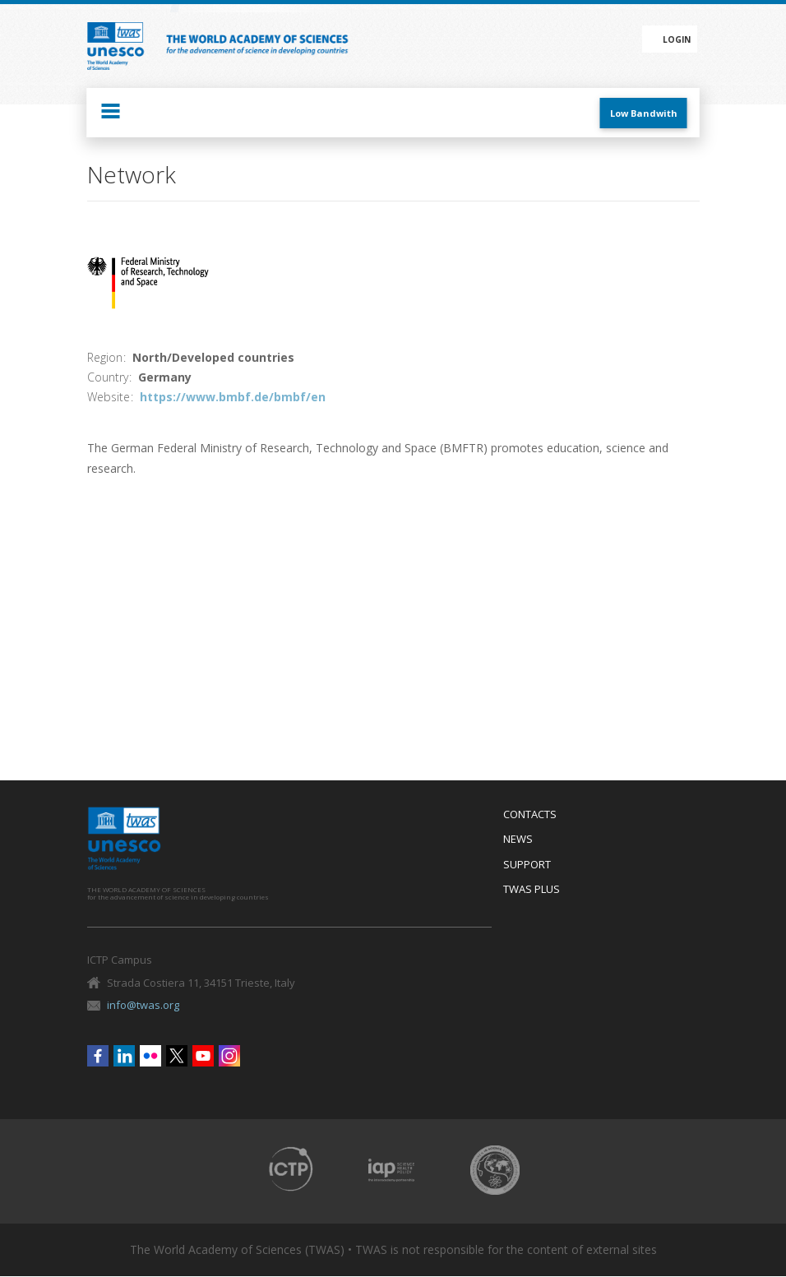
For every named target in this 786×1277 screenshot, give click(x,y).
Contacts (530, 814)
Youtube (203, 1055)
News (518, 839)
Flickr (150, 1055)
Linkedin (124, 1055)
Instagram (229, 1055)
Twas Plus (531, 889)
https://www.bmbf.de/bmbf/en (233, 397)
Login (677, 39)
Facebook (98, 1055)
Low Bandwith (643, 113)
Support (527, 865)
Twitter (176, 1055)
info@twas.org (143, 1004)
